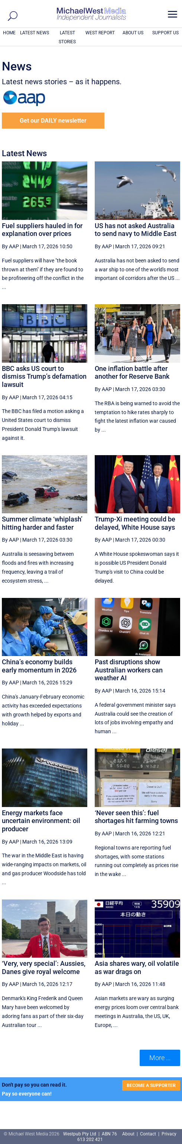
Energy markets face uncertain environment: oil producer (41, 821)
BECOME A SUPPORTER (151, 1085)
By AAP (10, 246)
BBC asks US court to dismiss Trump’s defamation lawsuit (44, 376)
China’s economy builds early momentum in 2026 (39, 666)
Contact (148, 1134)
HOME (9, 32)
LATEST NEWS (34, 32)
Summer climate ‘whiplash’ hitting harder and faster (42, 523)
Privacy (169, 1134)
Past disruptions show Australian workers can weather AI (129, 670)
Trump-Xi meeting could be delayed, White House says (135, 523)
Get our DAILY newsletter (53, 120)
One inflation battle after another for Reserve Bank (132, 373)
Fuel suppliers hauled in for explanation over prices (42, 230)
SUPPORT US (165, 32)
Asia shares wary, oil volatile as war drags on (137, 967)
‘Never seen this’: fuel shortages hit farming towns (136, 817)
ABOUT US (133, 32)
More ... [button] (159, 1058)
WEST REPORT (100, 32)
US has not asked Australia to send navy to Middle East (135, 230)
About (129, 1134)
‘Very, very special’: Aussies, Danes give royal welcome (43, 967)
